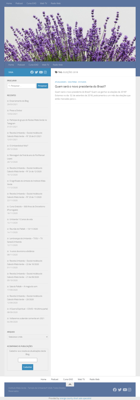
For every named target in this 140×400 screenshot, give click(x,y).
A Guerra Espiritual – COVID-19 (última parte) (29, 309)
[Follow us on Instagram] (45, 72)
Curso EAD (31, 3)
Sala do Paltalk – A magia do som (23, 286)
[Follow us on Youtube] (40, 72)
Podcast (19, 3)
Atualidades (60, 82)
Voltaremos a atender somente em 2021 (27, 318)
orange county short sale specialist (75, 398)
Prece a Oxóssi (16, 110)
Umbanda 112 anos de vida (21, 219)
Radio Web (56, 3)
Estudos (82, 82)
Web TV (43, 3)
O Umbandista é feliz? (19, 145)
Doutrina (72, 82)
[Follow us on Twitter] (36, 72)
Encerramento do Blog (19, 101)
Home (9, 3)
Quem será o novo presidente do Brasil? (80, 86)
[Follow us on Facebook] (32, 72)
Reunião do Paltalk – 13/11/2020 (24, 229)
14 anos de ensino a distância (22, 251)
